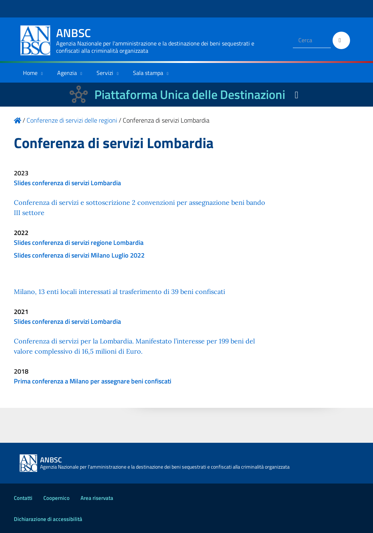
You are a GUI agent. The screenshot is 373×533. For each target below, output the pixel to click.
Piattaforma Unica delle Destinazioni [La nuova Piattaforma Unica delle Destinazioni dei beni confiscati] (189, 94)
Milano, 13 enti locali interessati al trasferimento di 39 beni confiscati (119, 291)
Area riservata (97, 498)
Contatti (23, 498)
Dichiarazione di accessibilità (48, 519)
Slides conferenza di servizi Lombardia (67, 183)
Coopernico (56, 498)
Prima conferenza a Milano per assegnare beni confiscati (92, 381)
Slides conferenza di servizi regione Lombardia (79, 242)
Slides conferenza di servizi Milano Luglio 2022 (79, 255)
